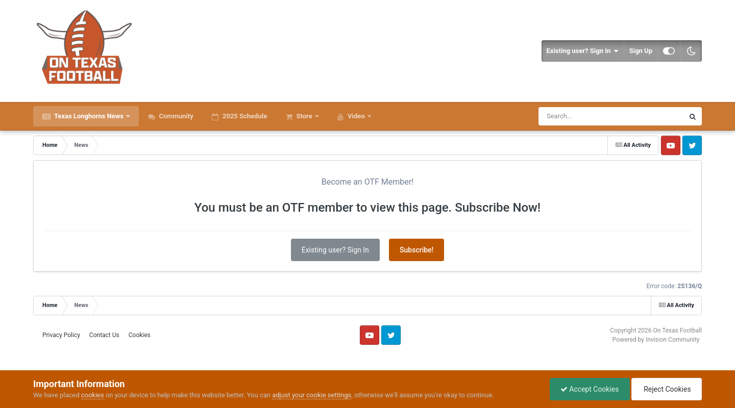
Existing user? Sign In (583, 51)
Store (304, 116)
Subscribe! (416, 250)
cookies (92, 395)
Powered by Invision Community (656, 339)
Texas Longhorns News (89, 116)
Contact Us (104, 335)
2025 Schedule (244, 116)
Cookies (140, 335)
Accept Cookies (589, 389)
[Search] (585, 116)
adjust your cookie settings (311, 395)
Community (175, 116)
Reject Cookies (666, 389)
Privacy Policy (61, 335)
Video (356, 116)
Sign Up (640, 51)
